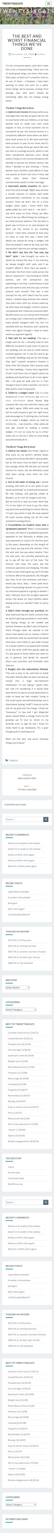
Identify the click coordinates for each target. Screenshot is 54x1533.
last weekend (26, 963)
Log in (11, 1166)
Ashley (41, 54)
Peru (10, 1112)
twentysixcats (12, 3)
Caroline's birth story (18, 1032)
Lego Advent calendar (18, 891)
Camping (12, 1084)
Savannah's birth (16, 1055)
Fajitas (11, 1135)
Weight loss (14, 1061)
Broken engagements (18, 1141)
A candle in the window (29, 843)
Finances (12, 1072)
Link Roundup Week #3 (19, 914)
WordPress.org (15, 1184)
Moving (11, 1101)
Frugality (13, 760)
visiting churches (28, 945)
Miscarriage (13, 1078)
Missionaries (14, 1118)
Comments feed (16, 1178)
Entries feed (14, 1172)
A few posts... (26, 940)
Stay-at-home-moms (18, 1107)
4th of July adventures (19, 1124)
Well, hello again (26, 854)
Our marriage (14, 1049)
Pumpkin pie (14, 1044)
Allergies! (12, 903)
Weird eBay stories (17, 1067)
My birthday (13, 1095)
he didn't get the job (30, 957)
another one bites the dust (33, 951)
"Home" (12, 1129)
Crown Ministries (26, 396)
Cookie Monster (15, 1038)
